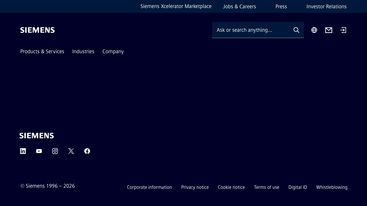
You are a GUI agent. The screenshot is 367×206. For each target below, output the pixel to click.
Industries (83, 51)
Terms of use (266, 187)
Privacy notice (195, 187)
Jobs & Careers (239, 6)
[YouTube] (39, 152)
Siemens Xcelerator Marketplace (176, 6)
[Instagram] (55, 152)
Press (281, 6)
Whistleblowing (332, 187)
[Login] (343, 31)
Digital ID (297, 187)
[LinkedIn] (22, 152)
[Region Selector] (314, 30)
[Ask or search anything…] (250, 30)
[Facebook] (87, 152)
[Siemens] (37, 30)
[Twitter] (71, 152)
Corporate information (149, 187)
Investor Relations (327, 6)
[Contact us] (329, 30)
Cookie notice (231, 187)
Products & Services (42, 51)
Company (113, 51)
